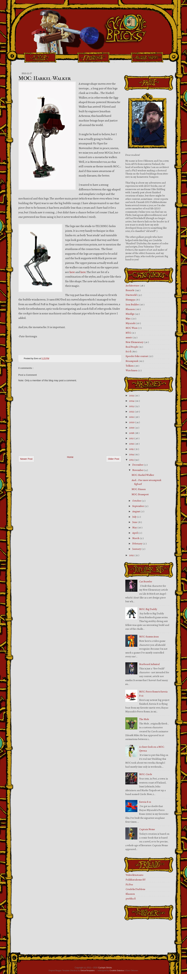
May (134, 527)
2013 (131, 460)
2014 (131, 454)
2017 (131, 438)
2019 (132, 428)
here (72, 272)
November (138, 470)
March (136, 538)
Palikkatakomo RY (136, 880)
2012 (131, 555)
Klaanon (130, 309)
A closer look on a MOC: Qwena (151, 749)
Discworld (131, 295)
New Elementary (135, 342)
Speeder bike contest (137, 356)
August (136, 511)
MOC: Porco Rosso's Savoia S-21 (153, 693)
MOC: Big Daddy (148, 609)
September (138, 506)
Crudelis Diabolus (117, 970)
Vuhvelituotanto (134, 875)
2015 (131, 449)
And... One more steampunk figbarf (146, 482)
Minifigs (130, 314)
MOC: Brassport (140, 494)
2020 (132, 422)
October (137, 501)
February (137, 544)
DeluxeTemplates (88, 970)
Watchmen (132, 370)
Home (70, 457)
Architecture (133, 286)
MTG (129, 333)
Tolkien (130, 366)
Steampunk (132, 361)
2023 (132, 406)
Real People (132, 347)
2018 (132, 433)
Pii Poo (129, 884)
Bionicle (130, 290)
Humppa (131, 300)
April (135, 533)
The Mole (144, 719)
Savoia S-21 (145, 802)
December (138, 465)
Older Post (113, 459)
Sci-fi (129, 351)
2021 (131, 417)
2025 (132, 395)
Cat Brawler (145, 582)
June (135, 522)
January (137, 549)
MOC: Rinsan (139, 489)
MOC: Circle (145, 774)
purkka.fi (131, 899)
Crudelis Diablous (135, 889)
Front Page (93, 57)
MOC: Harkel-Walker (44, 78)
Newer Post (26, 459)
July (134, 517)
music (129, 337)
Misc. (128, 319)
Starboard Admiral (149, 664)
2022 (132, 412)
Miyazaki (131, 323)
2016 (132, 444)
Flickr (40, 57)
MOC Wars (132, 328)
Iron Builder (132, 304)
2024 (132, 401)
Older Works (147, 57)
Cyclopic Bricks (105, 967)
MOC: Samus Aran (149, 637)
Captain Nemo (147, 829)
